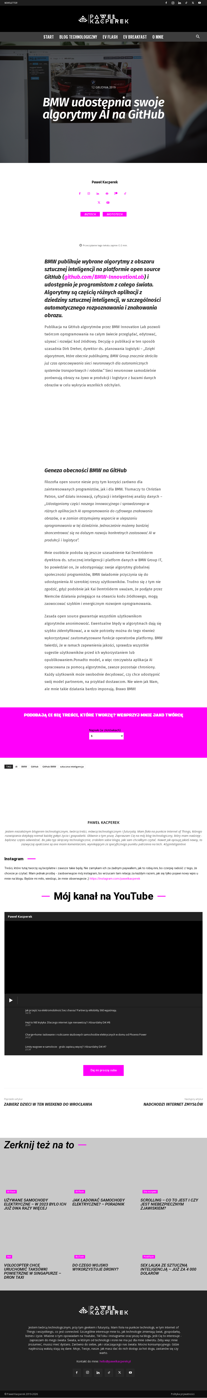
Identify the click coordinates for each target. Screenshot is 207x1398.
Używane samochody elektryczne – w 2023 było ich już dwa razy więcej (35, 1204)
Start (48, 37)
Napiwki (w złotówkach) (105, 730)
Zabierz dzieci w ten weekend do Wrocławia (48, 1104)
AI (16, 766)
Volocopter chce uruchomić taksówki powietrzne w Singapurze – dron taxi (32, 1271)
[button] (198, 37)
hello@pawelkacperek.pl (115, 1361)
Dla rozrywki (150, 1191)
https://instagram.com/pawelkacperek (115, 878)
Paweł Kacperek (105, 182)
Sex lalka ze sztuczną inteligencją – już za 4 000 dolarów (168, 1269)
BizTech (90, 214)
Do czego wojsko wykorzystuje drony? (95, 1267)
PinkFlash (149, 1256)
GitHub (34, 766)
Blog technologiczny (78, 37)
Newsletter (10, 3)
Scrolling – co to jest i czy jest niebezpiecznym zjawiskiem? (169, 1204)
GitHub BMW (49, 766)
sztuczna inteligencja (72, 766)
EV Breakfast (135, 37)
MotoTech (115, 214)
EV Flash (110, 37)
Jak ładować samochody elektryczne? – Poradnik (98, 1202)
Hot (9, 1256)
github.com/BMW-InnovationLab (104, 277)
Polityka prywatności (182, 1394)
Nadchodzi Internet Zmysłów (173, 1104)
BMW (24, 766)
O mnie (158, 37)
